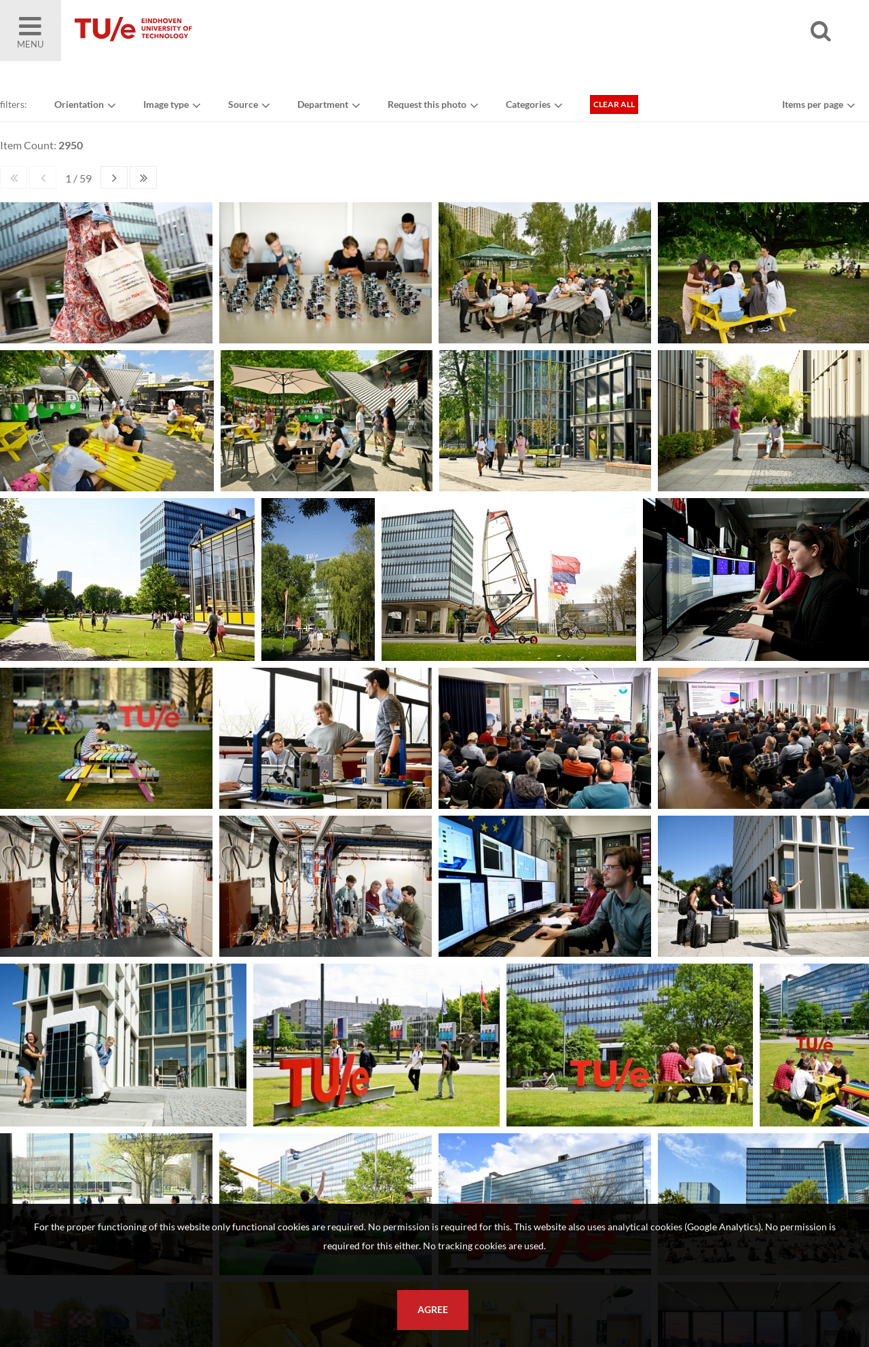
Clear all (614, 104)
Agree (433, 1309)
